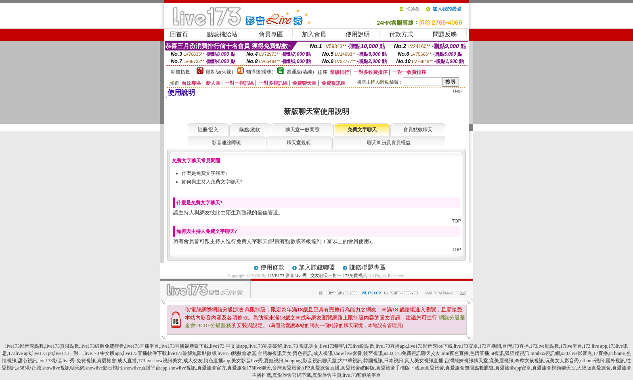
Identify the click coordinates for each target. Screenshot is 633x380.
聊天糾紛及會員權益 (389, 142)
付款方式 (401, 34)
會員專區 (271, 34)
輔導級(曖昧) (260, 72)
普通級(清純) (300, 72)
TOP (456, 220)
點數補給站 (222, 34)
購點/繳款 (249, 129)
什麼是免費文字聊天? (204, 173)
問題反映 (445, 34)
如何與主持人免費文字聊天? (212, 182)
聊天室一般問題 (302, 129)
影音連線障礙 (226, 142)
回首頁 (179, 34)
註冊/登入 (208, 129)
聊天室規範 (299, 142)
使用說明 (358, 34)
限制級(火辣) (219, 72)
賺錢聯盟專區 (367, 267)
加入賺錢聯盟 (317, 267)
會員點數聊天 (417, 129)
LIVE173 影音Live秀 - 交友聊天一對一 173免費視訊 (317, 275)
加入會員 (314, 34)
